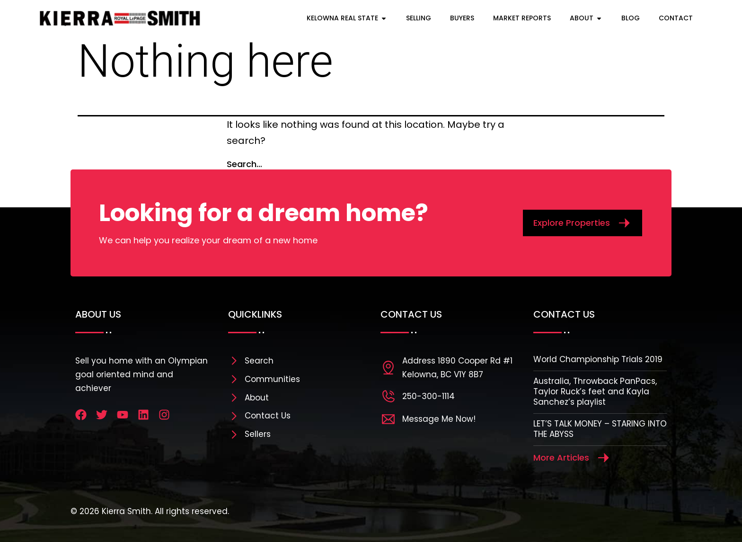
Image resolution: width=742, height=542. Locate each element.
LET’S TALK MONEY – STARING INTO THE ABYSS (600, 429)
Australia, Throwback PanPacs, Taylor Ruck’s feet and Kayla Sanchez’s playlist (595, 391)
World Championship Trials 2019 (597, 359)
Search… (244, 164)
